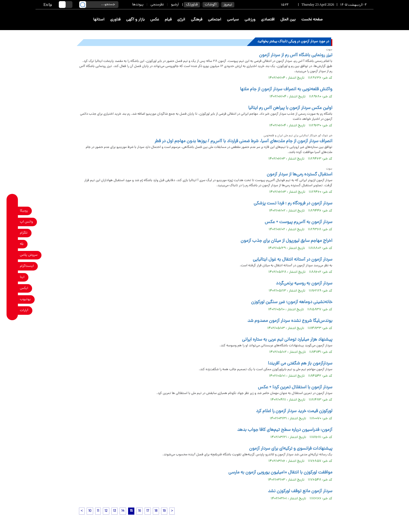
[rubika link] (12, 210)
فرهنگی (196, 20)
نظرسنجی (157, 4)
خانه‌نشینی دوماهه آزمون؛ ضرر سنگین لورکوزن (291, 302)
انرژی (181, 20)
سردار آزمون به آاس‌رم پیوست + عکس (298, 222)
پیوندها (137, 4)
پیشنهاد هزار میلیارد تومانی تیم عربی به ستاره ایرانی (287, 339)
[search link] (82, 4)
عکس (154, 20)
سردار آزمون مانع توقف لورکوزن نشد (300, 491)
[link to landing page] (352, 20)
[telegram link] (12, 232)
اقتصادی (268, 20)
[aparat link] (12, 310)
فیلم (168, 20)
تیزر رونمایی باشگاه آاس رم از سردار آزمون (295, 55)
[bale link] (12, 244)
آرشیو (175, 4)
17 (147, 511)
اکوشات (210, 4)
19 (164, 511)
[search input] (98, 4)
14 (122, 511)
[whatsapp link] (12, 221)
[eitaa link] (12, 277)
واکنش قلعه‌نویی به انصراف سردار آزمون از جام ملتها (286, 89)
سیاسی (233, 20)
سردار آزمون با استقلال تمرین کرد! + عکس (295, 387)
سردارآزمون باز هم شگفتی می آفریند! (300, 363)
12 (106, 511)
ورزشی (250, 20)
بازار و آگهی (135, 20)
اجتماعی (214, 20)
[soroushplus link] (12, 255)
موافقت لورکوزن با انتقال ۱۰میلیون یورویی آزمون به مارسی (280, 472)
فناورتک (192, 4)
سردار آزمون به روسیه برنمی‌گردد (304, 283)
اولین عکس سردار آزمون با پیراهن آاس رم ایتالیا (290, 108)
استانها (99, 20)
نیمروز (228, 4)
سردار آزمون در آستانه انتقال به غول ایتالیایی (292, 259)
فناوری (115, 20)
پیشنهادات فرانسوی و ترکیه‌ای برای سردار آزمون (290, 448)
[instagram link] (12, 266)
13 (114, 511)
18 (156, 511)
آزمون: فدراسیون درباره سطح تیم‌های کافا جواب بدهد (284, 430)
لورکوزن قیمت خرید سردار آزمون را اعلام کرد (294, 411)
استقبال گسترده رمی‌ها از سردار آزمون (299, 174)
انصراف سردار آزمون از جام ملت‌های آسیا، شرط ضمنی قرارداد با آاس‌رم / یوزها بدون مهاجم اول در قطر (243, 141)
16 (139, 511)
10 (89, 511)
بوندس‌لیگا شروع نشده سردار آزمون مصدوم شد (289, 321)
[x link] (12, 288)
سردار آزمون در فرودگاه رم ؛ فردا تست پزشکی (293, 203)
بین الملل (288, 20)
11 (98, 511)
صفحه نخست (312, 20)
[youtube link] (12, 299)
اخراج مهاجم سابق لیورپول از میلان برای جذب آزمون (286, 241)
